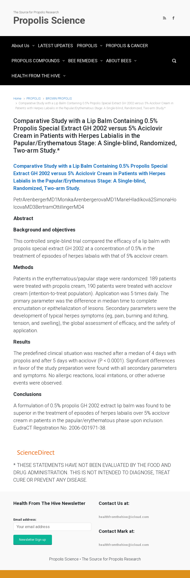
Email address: (25, 519)
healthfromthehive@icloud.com (124, 517)
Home (17, 98)
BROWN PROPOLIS (59, 98)
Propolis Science (49, 20)
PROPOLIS (33, 98)
